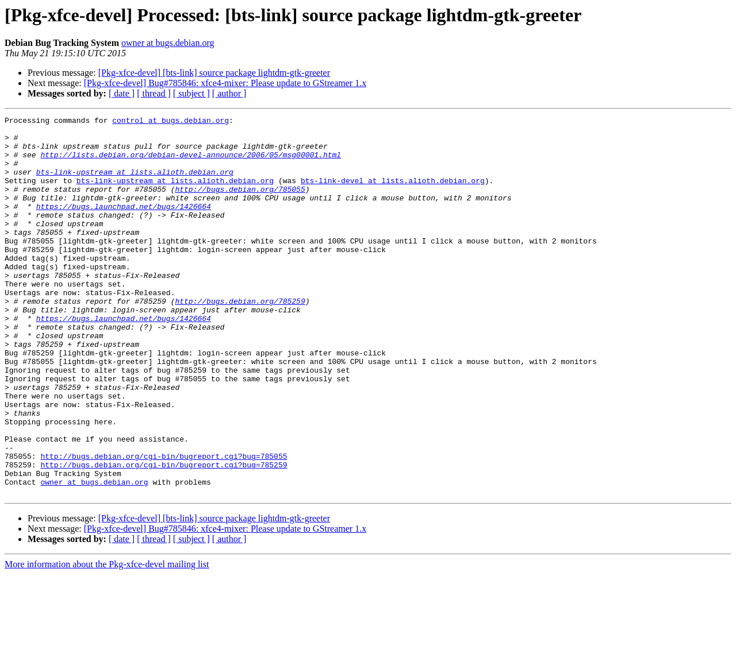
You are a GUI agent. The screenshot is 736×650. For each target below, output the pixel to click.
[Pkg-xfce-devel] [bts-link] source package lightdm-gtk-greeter (214, 73)
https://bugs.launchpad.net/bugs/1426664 (123, 225)
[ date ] (122, 93)
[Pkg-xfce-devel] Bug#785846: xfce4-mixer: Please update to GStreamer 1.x (225, 83)
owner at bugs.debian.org (167, 43)
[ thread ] (154, 93)
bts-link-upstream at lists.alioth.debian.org (134, 184)
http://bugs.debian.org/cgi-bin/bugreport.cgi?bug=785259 (163, 535)
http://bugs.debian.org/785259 (240, 339)
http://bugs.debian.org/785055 (240, 204)
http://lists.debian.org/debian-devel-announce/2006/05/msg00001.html (190, 163)
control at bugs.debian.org (170, 122)
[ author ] (229, 93)
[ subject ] (191, 93)
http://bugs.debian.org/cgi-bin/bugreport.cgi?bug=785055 (163, 525)
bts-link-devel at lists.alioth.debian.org (393, 194)
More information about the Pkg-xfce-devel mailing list (107, 640)
